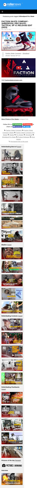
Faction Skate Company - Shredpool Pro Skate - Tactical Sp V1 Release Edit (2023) (16, 24)
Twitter (27, 126)
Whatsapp (18, 124)
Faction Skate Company (13, 53)
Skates (12, 135)
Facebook (18, 126)
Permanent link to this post (19, 141)
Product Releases (24, 137)
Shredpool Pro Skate (9, 137)
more (19, 146)
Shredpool (25, 53)
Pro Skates (19, 135)
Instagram (28, 124)
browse (18, 460)
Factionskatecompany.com (13, 80)
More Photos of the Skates (10, 119)
